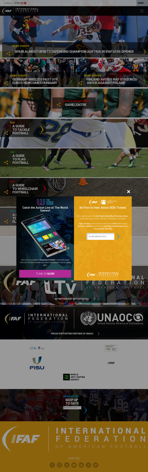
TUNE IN (45, 273)
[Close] (128, 191)
